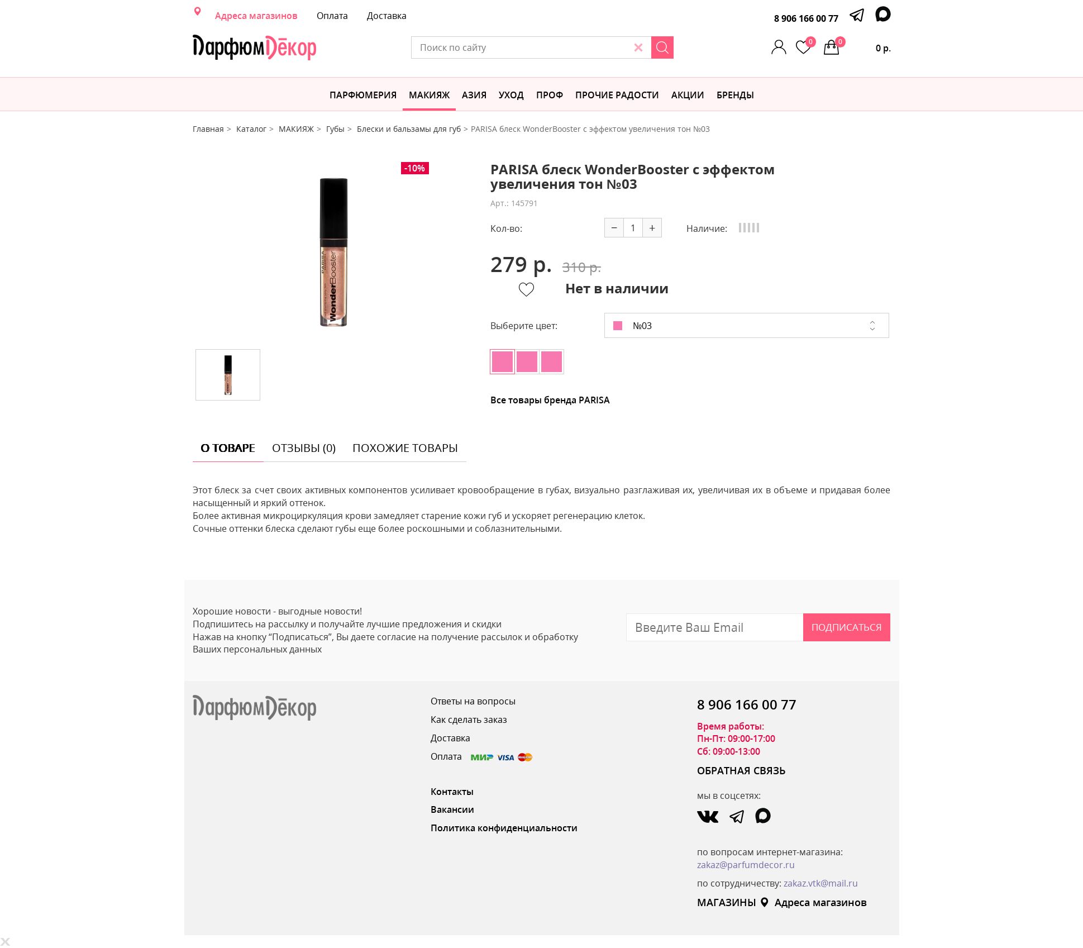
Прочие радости (617, 95)
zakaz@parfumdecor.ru (746, 865)
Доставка (387, 15)
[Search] (662, 47)
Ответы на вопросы (473, 701)
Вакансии (452, 809)
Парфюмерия (363, 95)
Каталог (251, 128)
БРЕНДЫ (735, 95)
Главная (208, 128)
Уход (511, 95)
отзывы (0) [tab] (304, 447)
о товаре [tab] (228, 447)
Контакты (452, 791)
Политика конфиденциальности (504, 828)
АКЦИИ (687, 95)
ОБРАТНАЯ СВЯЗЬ (741, 770)
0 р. (863, 45)
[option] (333, 251)
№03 (632, 326)
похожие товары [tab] (405, 447)
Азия (474, 95)
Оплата (332, 15)
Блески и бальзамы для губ (409, 128)
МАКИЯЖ (429, 95)
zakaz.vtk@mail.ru (821, 883)
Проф (549, 95)
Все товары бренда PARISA (550, 400)
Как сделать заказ (469, 719)
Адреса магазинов (256, 15)
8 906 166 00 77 (806, 18)
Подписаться (847, 627)
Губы (335, 128)
